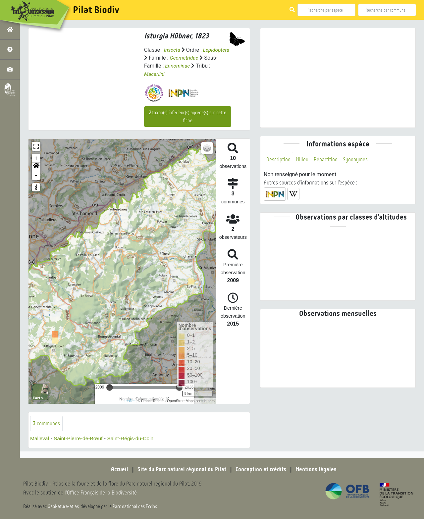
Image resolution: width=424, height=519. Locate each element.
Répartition (326, 159)
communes (46, 423)
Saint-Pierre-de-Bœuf (79, 438)
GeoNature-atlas (63, 506)
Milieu (302, 159)
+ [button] (36, 158)
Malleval (40, 438)
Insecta (172, 50)
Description (278, 159)
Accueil (118, 469)
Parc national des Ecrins (135, 506)
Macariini (154, 74)
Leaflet (129, 400)
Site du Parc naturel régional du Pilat (181, 469)
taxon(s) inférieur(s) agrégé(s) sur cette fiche (187, 116)
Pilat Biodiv (96, 10)
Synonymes (356, 159)
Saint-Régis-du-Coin (133, 438)
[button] (36, 166)
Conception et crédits (261, 469)
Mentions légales (318, 469)
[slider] (109, 387)
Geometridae (184, 58)
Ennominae (177, 66)
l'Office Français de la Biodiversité (101, 493)
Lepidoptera (217, 50)
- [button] (36, 175)
